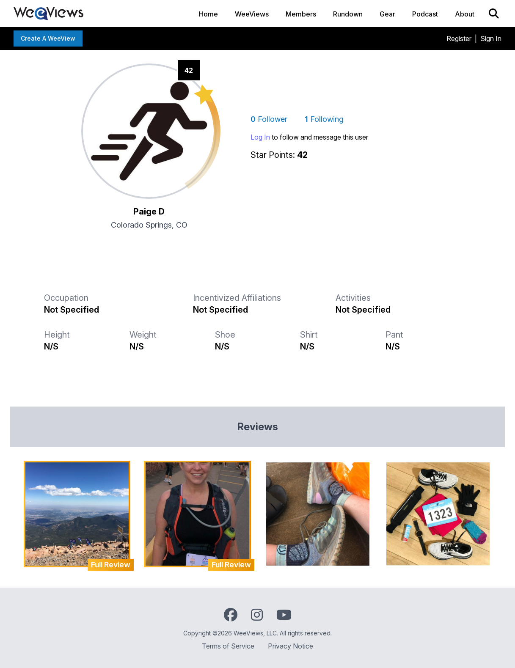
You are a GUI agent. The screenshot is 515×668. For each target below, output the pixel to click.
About (464, 14)
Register (458, 38)
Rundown (348, 14)
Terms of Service (228, 646)
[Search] (493, 13)
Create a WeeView (48, 38)
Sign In (490, 38)
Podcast (425, 14)
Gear (387, 14)
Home (208, 14)
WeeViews (252, 14)
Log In (260, 137)
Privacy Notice (290, 646)
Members (301, 14)
